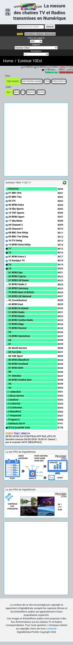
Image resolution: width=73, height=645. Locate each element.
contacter (51, 628)
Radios (31, 92)
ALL (9, 92)
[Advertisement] (36, 139)
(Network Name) (32, 81)
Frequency (59, 81)
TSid (47, 81)
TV (22, 92)
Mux (16, 92)
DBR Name (13, 81)
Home (8, 61)
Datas (41, 92)
